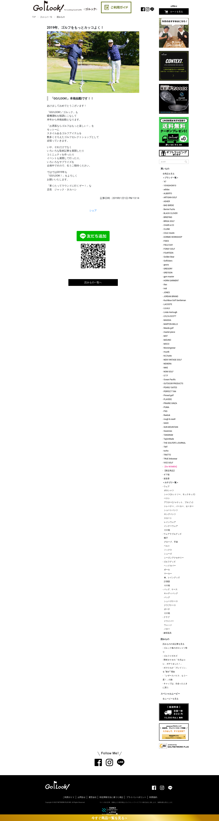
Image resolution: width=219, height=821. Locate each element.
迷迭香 (167, 478)
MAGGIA (167, 320)
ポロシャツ (169, 490)
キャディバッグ (171, 593)
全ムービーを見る (170, 699)
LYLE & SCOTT (170, 316)
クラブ (167, 617)
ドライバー (169, 621)
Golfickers (168, 261)
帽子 (166, 538)
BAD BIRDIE (169, 205)
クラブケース (170, 605)
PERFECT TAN (170, 391)
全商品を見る (169, 174)
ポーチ (167, 609)
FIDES (166, 241)
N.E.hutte (168, 356)
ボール (167, 569)
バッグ (167, 597)
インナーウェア (171, 526)
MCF (166, 336)
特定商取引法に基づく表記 (111, 797)
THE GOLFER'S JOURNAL (175, 443)
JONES (167, 292)
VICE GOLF (168, 463)
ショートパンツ (171, 510)
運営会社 (93, 797)
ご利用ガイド (68, 797)
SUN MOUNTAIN (171, 427)
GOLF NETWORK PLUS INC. (62, 802)
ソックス (168, 550)
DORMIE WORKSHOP (173, 237)
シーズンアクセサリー (174, 558)
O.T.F (166, 375)
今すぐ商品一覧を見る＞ (109, 818)
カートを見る (174, 11)
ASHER (167, 201)
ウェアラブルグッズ (172, 534)
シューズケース (171, 601)
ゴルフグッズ (169, 562)
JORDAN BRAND (171, 296)
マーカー (168, 573)
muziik (166, 352)
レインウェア (170, 522)
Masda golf (169, 328)
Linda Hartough (170, 312)
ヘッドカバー (170, 565)
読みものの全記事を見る (173, 644)
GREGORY (168, 269)
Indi (165, 288)
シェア (93, 210)
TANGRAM (168, 435)
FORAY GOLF (169, 249)
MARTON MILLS (171, 324)
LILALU (167, 308)
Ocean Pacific (170, 379)
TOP (34, 17)
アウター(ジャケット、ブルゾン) (178, 502)
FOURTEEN (168, 253)
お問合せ (174, 6)
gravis (166, 265)
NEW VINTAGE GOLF (173, 360)
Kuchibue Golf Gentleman (175, 300)
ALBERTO (168, 193)
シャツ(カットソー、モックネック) (179, 494)
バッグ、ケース (170, 589)
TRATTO (167, 455)
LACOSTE (168, 304)
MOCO (166, 344)
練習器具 (168, 633)
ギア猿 (167, 474)
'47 (165, 181)
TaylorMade (169, 439)
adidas (167, 189)
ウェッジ (168, 625)
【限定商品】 (169, 470)
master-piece (169, 332)
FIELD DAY (168, 245)
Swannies (168, 431)
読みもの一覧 (46, 17)
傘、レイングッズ (172, 577)
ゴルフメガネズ (170, 656)
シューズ (168, 554)
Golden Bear (169, 257)
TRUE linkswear (170, 459)
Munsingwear (169, 348)
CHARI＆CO (169, 225)
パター (167, 629)
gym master (169, 276)
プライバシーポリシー (136, 797)
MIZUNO (167, 340)
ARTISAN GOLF (170, 197)
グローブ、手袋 (171, 542)
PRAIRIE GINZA (170, 403)
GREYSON (168, 273)
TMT (166, 447)
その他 (167, 530)
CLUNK (167, 229)
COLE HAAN (169, 233)
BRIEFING (168, 217)
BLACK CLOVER (170, 213)
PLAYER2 (168, 399)
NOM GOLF (169, 371)
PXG (165, 411)
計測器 (167, 581)
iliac (165, 284)
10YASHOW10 (170, 185)
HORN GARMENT (171, 280)
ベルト (167, 546)
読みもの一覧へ (93, 282)
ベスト (167, 498)
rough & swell (169, 419)
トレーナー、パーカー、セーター (179, 506)
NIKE (166, 368)
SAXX (166, 423)
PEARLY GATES (170, 387)
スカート (168, 518)
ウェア (167, 486)
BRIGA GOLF (169, 221)
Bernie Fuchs (169, 209)
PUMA (166, 407)
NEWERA (168, 364)
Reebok (167, 415)
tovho (166, 451)
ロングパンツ (170, 514)
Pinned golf (169, 395)
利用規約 (153, 797)
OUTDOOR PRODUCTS (173, 383)
